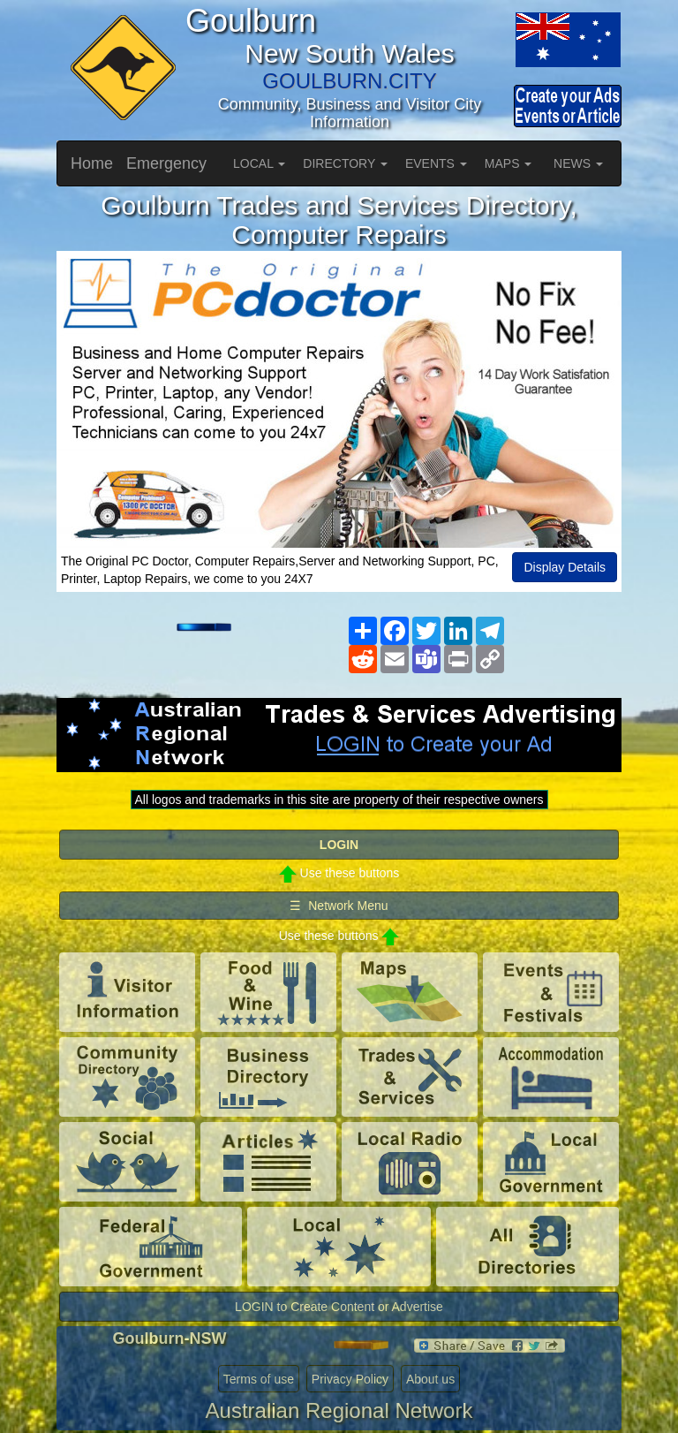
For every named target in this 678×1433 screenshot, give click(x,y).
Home (92, 163)
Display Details (565, 567)
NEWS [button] (578, 163)
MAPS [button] (508, 163)
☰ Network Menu (339, 905)
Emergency (166, 163)
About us (430, 1379)
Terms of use (258, 1379)
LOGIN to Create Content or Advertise (339, 1307)
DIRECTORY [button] (345, 163)
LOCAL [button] (259, 163)
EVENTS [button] (436, 163)
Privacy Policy (350, 1379)
